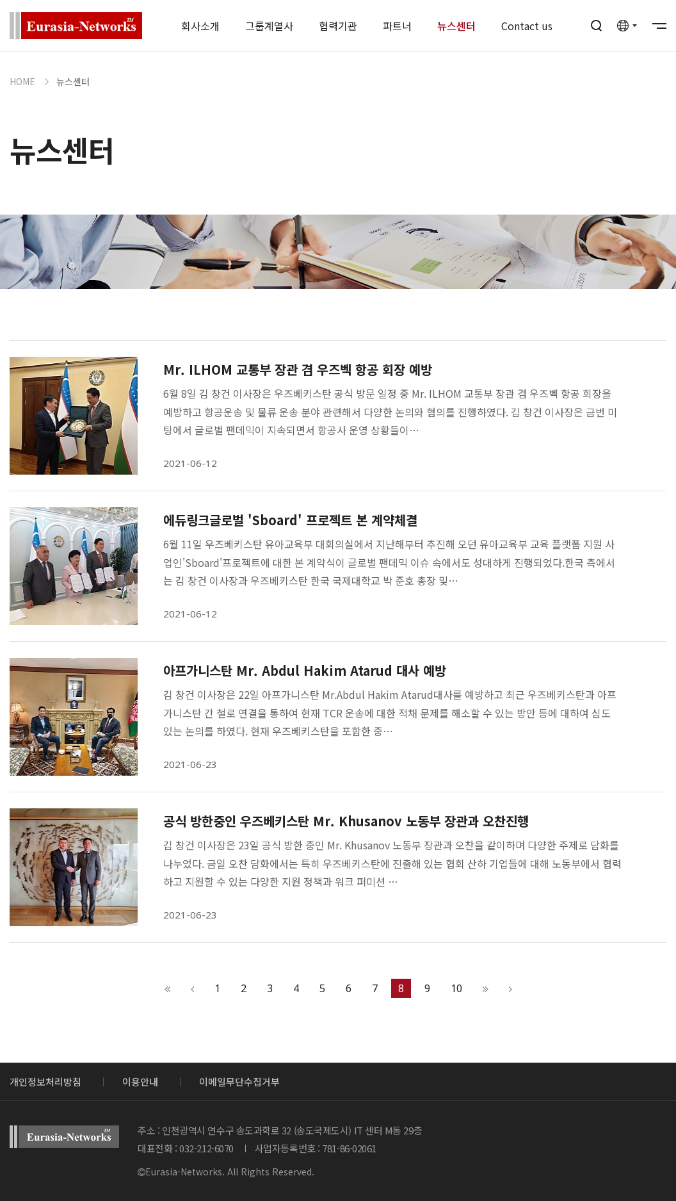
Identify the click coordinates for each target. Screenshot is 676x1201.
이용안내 (140, 1081)
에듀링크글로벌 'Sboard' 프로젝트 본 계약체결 (290, 520)
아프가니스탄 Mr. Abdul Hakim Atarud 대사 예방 (304, 671)
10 (456, 988)
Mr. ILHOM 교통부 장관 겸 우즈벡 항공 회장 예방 (297, 370)
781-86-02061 (349, 1148)
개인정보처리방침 (45, 1081)
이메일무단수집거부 (239, 1081)
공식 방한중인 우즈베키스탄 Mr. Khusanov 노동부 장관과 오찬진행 (346, 821)
